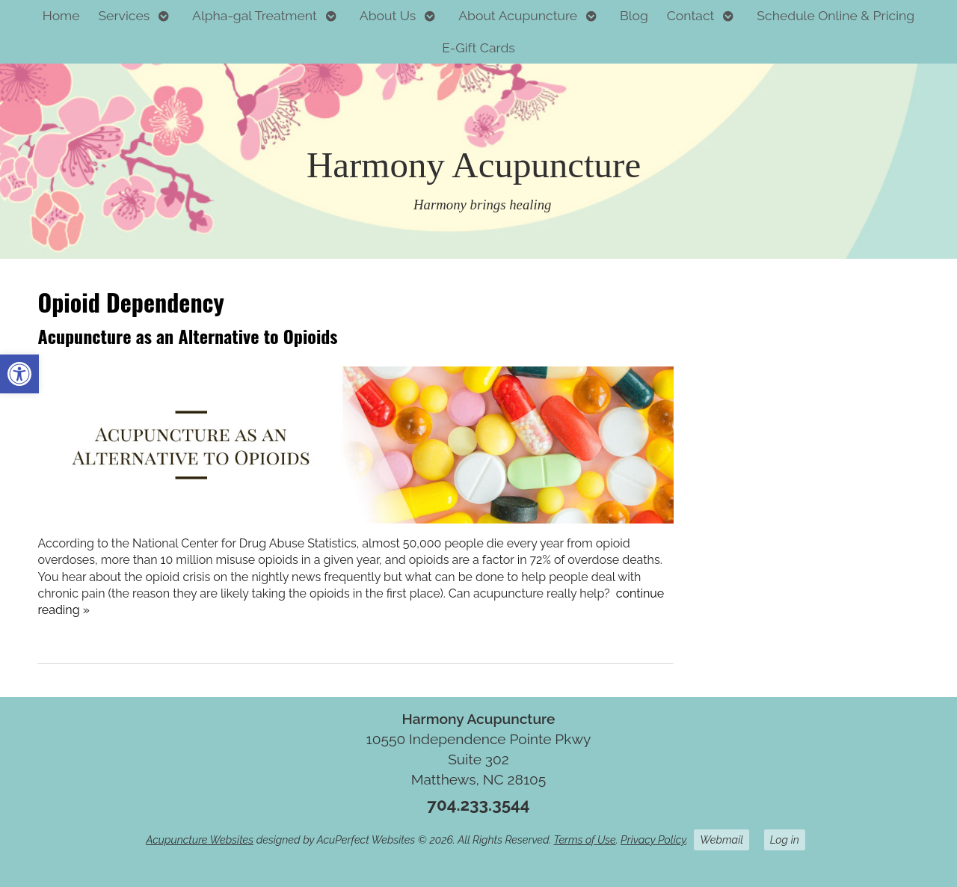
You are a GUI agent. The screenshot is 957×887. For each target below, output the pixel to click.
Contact (691, 15)
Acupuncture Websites (199, 839)
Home (61, 15)
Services (124, 15)
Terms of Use (585, 839)
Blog (634, 15)
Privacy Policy (653, 839)
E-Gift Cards (478, 47)
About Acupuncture (517, 15)
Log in (784, 839)
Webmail (721, 839)
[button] (19, 374)
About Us (388, 15)
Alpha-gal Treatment (254, 15)
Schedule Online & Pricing (835, 15)
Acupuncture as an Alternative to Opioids (187, 335)
